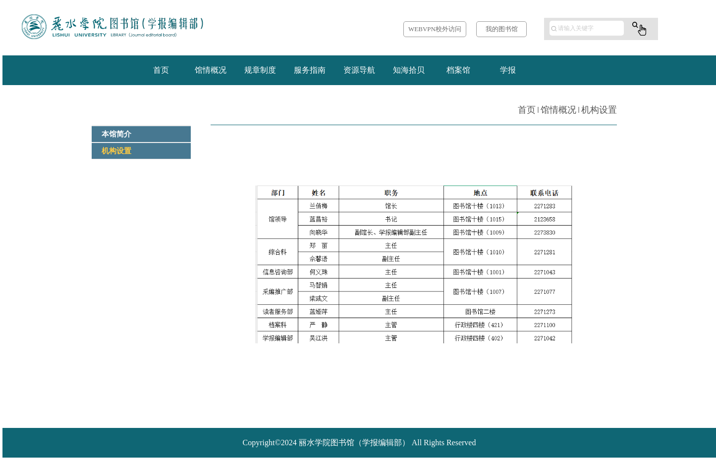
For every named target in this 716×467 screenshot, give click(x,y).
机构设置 (599, 110)
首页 (527, 110)
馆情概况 (558, 110)
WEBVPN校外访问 (434, 29)
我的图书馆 (502, 29)
